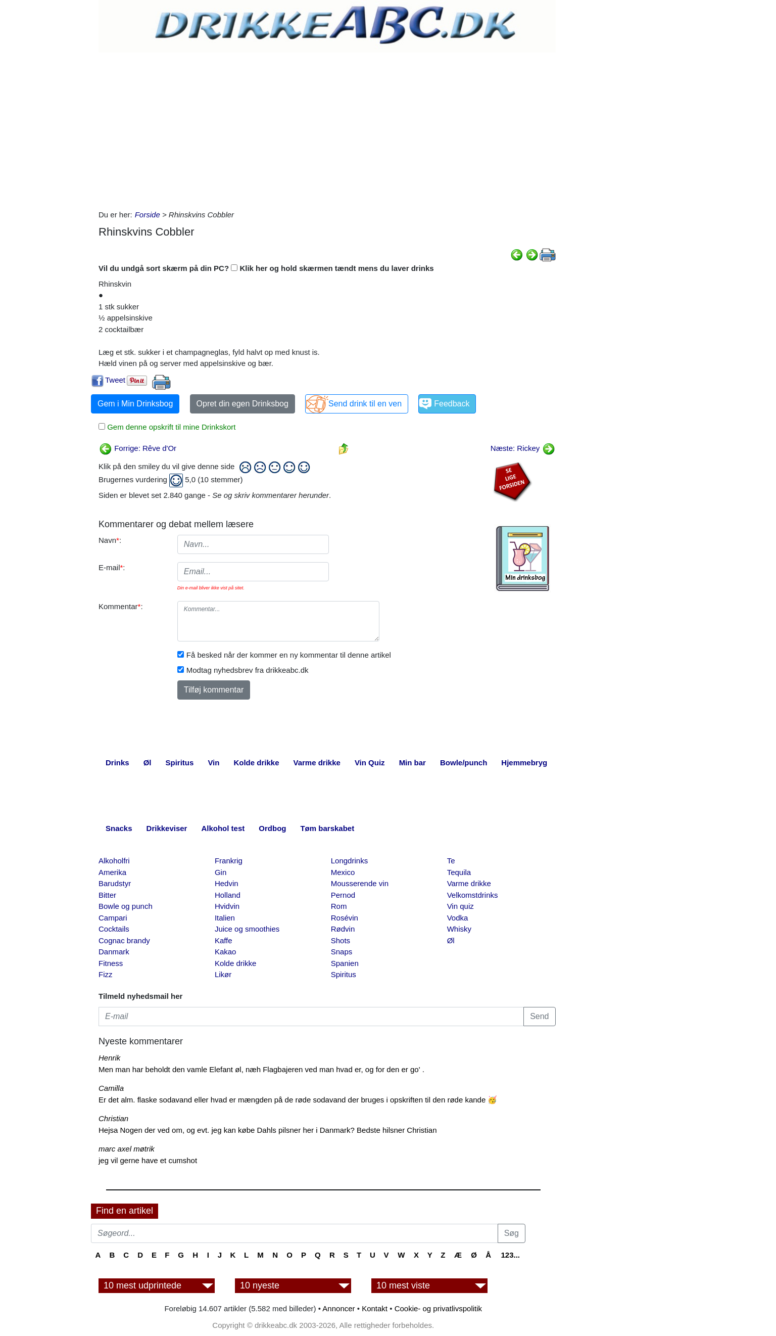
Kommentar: (121, 606)
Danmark (114, 951)
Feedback (451, 403)
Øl (451, 940)
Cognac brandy (124, 940)
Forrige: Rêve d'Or (137, 448)
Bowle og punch (126, 906)
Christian (113, 1118)
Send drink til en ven (365, 403)
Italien (225, 917)
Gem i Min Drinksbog (135, 403)
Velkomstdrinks (472, 895)
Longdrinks (349, 860)
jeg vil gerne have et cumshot (148, 1160)
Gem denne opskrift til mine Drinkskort (170, 427)
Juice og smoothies (247, 929)
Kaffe (223, 940)
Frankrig (229, 860)
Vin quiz (460, 906)
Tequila (459, 872)
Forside (147, 214)
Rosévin (344, 917)
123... (510, 1255)
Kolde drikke (236, 963)
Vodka (457, 917)
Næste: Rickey (523, 448)
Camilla (111, 1088)
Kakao (225, 951)
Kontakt (374, 1308)
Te (451, 860)
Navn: (110, 540)
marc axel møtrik (127, 1148)
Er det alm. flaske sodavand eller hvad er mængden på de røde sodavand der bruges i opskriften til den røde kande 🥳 (298, 1099)
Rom (339, 906)
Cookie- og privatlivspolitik (438, 1308)
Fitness (111, 963)
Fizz (106, 974)
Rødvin (343, 929)
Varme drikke (469, 883)
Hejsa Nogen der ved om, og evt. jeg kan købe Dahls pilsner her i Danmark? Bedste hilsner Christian (268, 1130)
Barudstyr (115, 883)
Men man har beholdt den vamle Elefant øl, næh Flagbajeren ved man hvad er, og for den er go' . (261, 1069)
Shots (340, 940)
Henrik (109, 1057)
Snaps (342, 951)
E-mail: (112, 567)
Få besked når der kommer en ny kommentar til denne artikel (288, 655)
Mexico (343, 872)
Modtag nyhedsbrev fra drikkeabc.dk (247, 670)
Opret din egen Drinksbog (242, 403)
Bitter (107, 895)
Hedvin (226, 883)
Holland (227, 895)
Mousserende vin (360, 883)
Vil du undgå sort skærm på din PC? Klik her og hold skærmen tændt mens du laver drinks (266, 268)
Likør (223, 974)
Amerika (112, 872)
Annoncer (338, 1308)
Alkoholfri (114, 860)
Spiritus (343, 974)
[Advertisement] (327, 128)
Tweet (115, 380)
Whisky (459, 929)
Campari (113, 917)
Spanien (345, 963)
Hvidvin (227, 906)
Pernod (343, 895)
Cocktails (114, 929)
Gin (220, 872)
